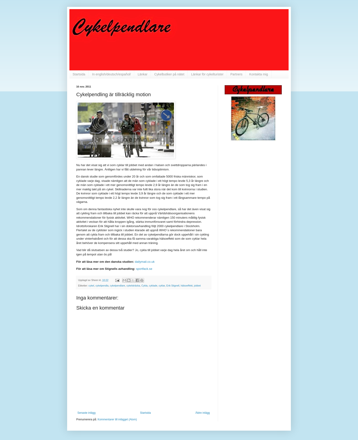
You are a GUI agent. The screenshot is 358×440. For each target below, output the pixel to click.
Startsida (79, 74)
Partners (236, 74)
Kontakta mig (258, 74)
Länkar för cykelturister (207, 74)
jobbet (197, 285)
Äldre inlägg (202, 412)
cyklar (162, 285)
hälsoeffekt (187, 285)
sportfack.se (144, 268)
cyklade (153, 285)
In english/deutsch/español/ (111, 74)
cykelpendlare (117, 285)
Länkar (142, 74)
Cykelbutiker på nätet (169, 74)
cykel (91, 285)
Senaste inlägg (86, 412)
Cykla (144, 285)
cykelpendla (101, 285)
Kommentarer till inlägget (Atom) (117, 419)
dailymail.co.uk (145, 261)
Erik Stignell (172, 285)
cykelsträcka (133, 285)
